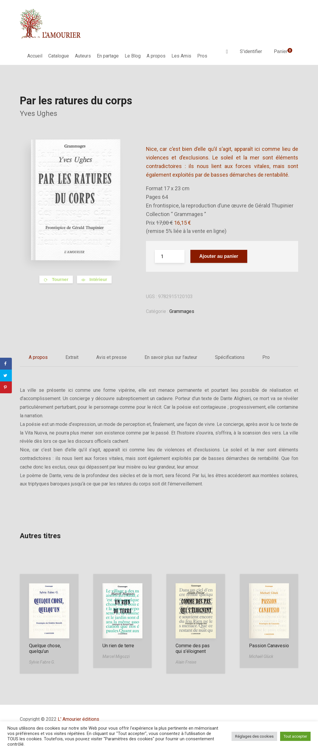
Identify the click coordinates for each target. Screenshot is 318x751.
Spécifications (230, 357)
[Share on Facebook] (6, 364)
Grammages (181, 311)
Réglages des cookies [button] (254, 736)
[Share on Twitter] (6, 375)
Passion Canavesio (269, 645)
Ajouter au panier (218, 256)
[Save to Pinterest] (6, 387)
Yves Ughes (38, 113)
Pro (266, 357)
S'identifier (251, 51)
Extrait (71, 357)
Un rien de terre (118, 645)
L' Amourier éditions (78, 719)
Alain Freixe (186, 662)
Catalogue (58, 56)
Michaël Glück (261, 656)
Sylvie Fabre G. (42, 662)
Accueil (34, 56)
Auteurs (83, 56)
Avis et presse (111, 357)
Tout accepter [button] (295, 736)
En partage (108, 56)
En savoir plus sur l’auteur (170, 357)
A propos (156, 56)
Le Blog (133, 56)
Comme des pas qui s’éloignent (193, 648)
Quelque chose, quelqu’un (45, 648)
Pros (202, 56)
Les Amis (181, 56)
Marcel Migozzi (116, 656)
